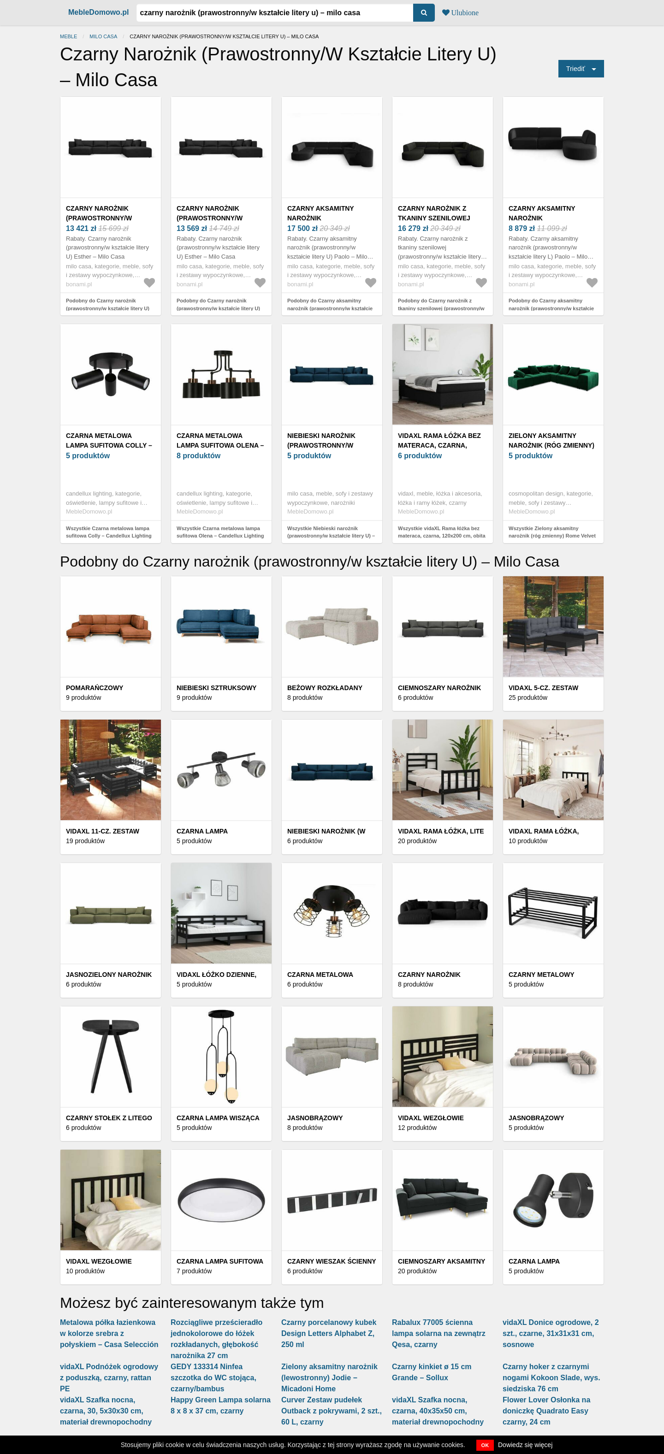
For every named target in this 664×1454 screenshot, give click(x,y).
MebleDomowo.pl (98, 12)
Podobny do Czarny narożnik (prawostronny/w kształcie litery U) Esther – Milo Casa (107, 308)
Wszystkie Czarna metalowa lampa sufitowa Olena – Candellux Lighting (220, 532)
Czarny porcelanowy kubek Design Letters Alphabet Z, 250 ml (328, 1333)
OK (485, 1445)
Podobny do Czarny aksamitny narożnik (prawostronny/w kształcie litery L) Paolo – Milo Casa (551, 308)
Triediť (575, 68)
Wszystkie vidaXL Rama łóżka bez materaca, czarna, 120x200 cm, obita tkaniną (442, 536)
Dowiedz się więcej (525, 1444)
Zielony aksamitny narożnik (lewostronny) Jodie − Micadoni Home (329, 1378)
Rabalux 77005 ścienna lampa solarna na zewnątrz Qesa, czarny (439, 1333)
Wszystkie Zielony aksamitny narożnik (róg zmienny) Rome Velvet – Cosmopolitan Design (552, 536)
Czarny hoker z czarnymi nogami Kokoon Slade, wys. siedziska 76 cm (551, 1378)
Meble (68, 36)
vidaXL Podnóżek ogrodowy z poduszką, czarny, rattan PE (109, 1378)
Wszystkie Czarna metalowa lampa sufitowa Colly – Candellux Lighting (109, 532)
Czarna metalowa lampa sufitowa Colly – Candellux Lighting (109, 445)
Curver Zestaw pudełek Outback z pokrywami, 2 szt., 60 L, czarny (331, 1411)
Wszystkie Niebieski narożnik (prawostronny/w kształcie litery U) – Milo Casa (331, 536)
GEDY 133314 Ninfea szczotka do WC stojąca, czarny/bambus (213, 1378)
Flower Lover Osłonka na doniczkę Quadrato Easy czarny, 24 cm (546, 1411)
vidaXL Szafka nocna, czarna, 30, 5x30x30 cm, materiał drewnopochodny (106, 1411)
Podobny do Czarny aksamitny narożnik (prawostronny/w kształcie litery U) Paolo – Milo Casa (330, 308)
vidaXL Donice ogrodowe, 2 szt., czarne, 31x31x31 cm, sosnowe (551, 1333)
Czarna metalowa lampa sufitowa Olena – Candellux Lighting (220, 445)
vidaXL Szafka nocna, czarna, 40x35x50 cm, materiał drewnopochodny (438, 1411)
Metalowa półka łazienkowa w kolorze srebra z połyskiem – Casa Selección (109, 1333)
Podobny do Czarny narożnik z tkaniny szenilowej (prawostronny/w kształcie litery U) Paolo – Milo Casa (441, 308)
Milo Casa (103, 36)
